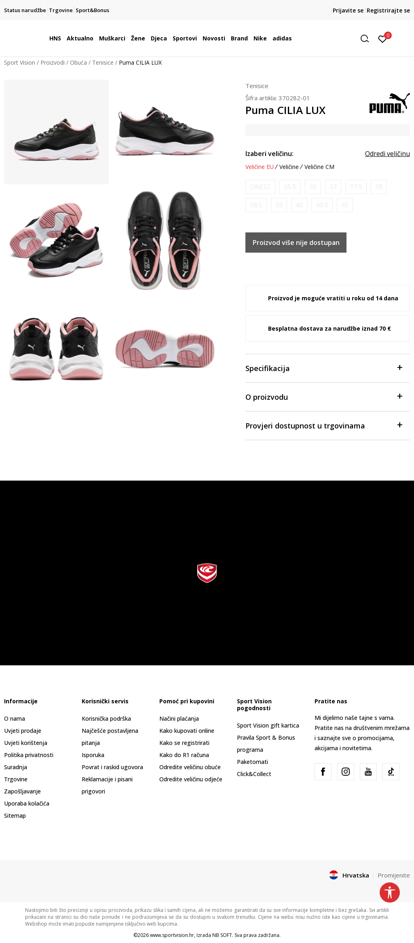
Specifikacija (323, 367)
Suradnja (15, 767)
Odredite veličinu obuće (190, 767)
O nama (14, 718)
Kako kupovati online (186, 730)
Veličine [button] (289, 167)
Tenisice (103, 62)
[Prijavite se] (383, 38)
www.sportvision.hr (172, 935)
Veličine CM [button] (319, 167)
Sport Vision (19, 62)
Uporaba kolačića (26, 803)
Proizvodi (52, 62)
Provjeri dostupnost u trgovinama (323, 425)
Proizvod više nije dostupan (296, 242)
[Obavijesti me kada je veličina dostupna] (260, 187)
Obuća (78, 62)
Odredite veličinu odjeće (190, 779)
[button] (367, 39)
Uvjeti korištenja (25, 743)
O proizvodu (323, 396)
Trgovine (15, 779)
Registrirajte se (388, 10)
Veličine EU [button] (259, 167)
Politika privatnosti (28, 755)
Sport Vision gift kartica (268, 725)
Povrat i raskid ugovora (112, 767)
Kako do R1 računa (184, 755)
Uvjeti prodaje (22, 730)
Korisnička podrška (106, 718)
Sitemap (15, 815)
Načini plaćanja (179, 718)
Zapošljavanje (22, 791)
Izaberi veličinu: (269, 153)
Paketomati (252, 762)
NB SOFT (222, 935)
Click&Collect (254, 774)
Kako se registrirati (184, 743)
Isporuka (93, 755)
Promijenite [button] (394, 875)
